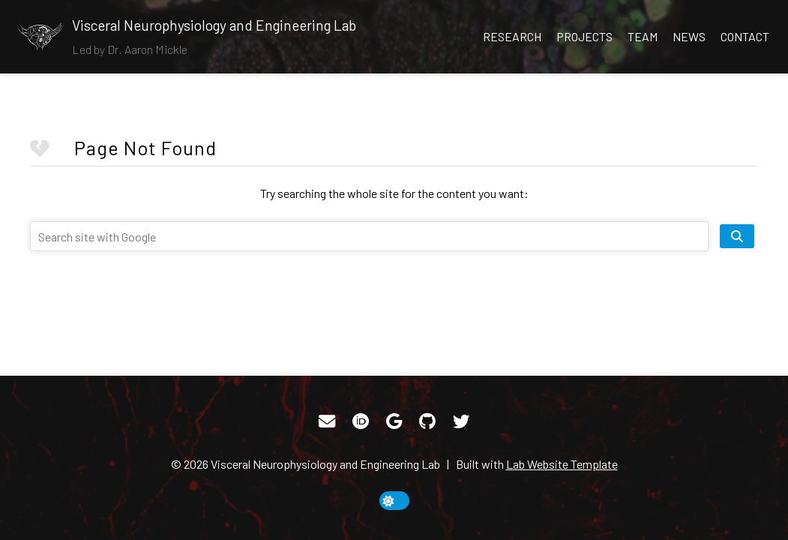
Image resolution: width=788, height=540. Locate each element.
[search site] (737, 236)
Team (643, 36)
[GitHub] (427, 422)
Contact (745, 36)
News (689, 36)
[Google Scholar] (394, 422)
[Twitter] (461, 422)
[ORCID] (361, 422)
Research (512, 36)
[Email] (327, 422)
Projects (584, 36)
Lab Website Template (562, 464)
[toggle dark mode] (394, 500)
